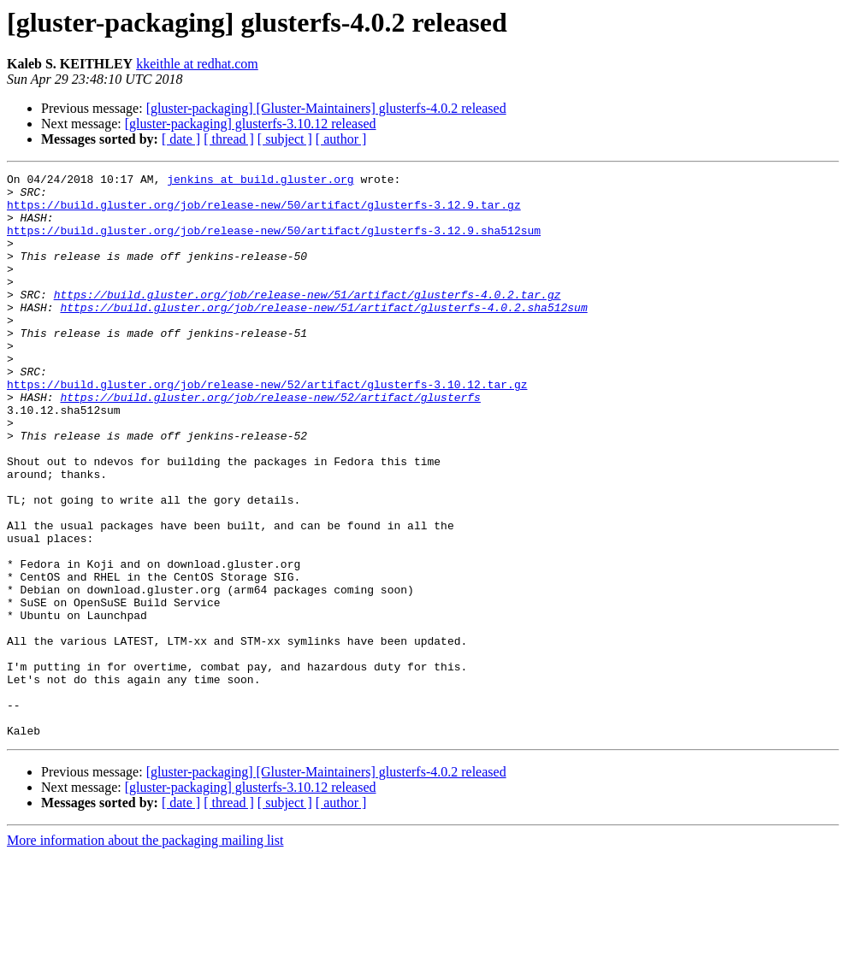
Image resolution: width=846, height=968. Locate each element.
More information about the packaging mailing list (145, 953)
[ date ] (181, 139)
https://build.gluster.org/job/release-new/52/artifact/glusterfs (270, 443)
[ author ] (341, 139)
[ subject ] (284, 139)
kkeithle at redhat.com (197, 63)
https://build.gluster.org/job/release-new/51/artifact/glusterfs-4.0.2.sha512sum (323, 335)
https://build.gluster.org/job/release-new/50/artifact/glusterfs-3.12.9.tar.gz (264, 212)
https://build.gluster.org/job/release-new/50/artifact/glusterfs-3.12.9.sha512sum (274, 243)
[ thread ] (229, 139)
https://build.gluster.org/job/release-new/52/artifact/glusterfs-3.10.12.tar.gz (267, 427)
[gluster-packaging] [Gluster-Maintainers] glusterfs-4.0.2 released (326, 108)
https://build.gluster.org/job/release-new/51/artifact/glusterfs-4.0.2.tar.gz (307, 320)
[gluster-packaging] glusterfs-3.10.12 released (250, 123)
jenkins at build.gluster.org (260, 181)
